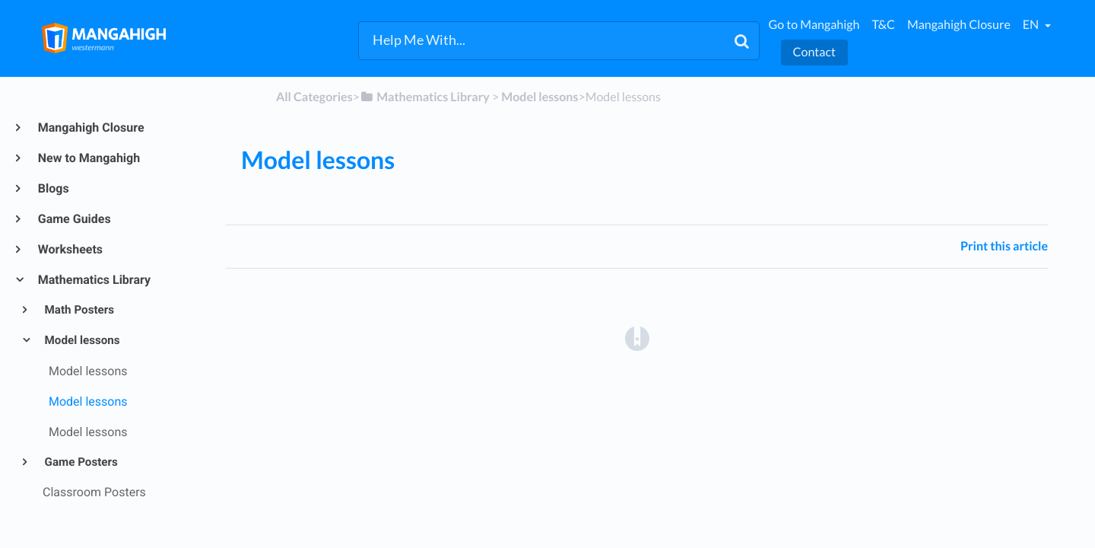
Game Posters (80, 462)
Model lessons (81, 340)
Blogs (52, 188)
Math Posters (79, 310)
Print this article (1004, 246)
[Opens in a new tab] (637, 337)
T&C (883, 25)
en (1032, 25)
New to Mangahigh (88, 158)
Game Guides (73, 219)
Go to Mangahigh (814, 25)
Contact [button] (814, 52)
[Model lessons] (539, 97)
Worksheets (69, 249)
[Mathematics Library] (425, 97)
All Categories (314, 97)
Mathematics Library (93, 279)
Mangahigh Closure (959, 25)
